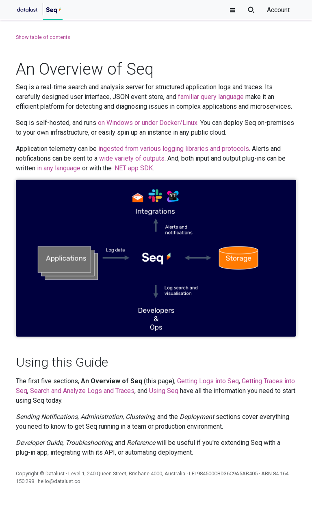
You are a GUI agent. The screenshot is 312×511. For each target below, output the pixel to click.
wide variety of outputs (132, 158)
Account (278, 10)
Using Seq (163, 391)
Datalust (55, 473)
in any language (58, 168)
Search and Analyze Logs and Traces (82, 391)
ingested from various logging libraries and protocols (173, 148)
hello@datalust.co (59, 481)
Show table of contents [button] (43, 37)
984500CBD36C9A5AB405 (227, 473)
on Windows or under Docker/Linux (147, 123)
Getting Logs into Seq (208, 381)
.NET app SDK (133, 168)
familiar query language (211, 97)
